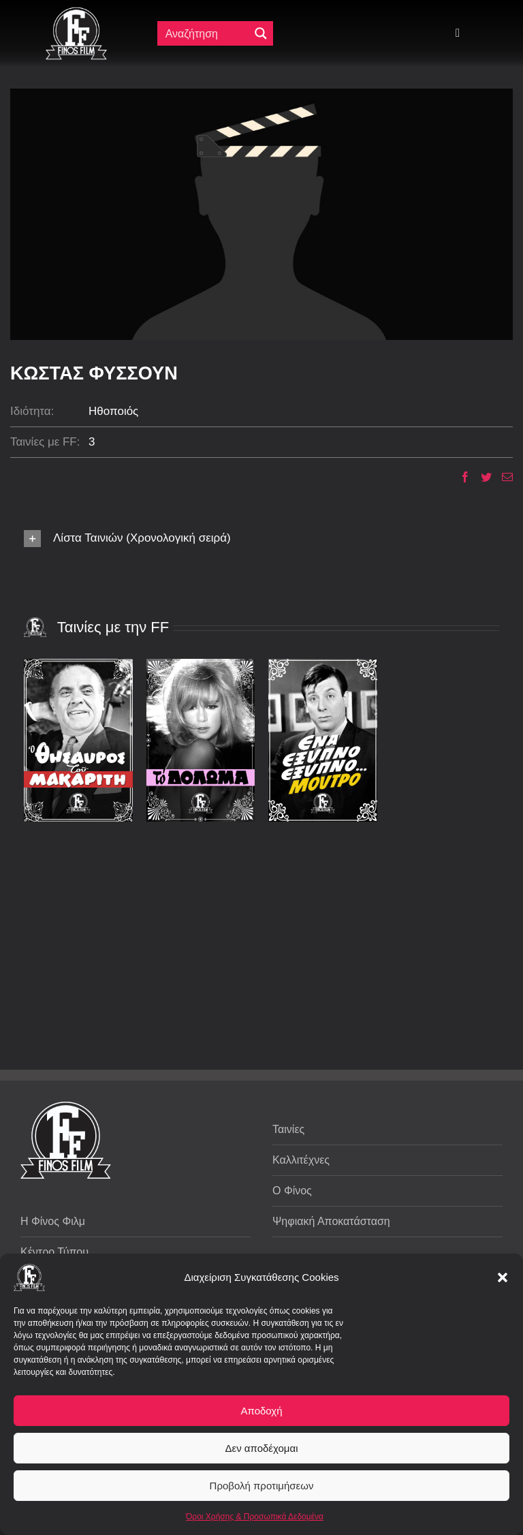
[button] (502, 1277)
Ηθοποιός (113, 411)
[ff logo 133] (76, 12)
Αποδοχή (262, 1410)
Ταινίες (288, 1129)
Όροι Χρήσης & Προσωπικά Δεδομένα (254, 1516)
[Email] (502, 477)
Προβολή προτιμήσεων (262, 1485)
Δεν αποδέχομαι (261, 1448)
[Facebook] (460, 477)
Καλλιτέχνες (301, 1160)
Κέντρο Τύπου (54, 1252)
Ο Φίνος (292, 1190)
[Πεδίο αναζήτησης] (206, 33)
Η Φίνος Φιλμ (52, 1221)
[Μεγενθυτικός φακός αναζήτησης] (260, 33)
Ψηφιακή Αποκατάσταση (331, 1221)
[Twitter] (481, 477)
